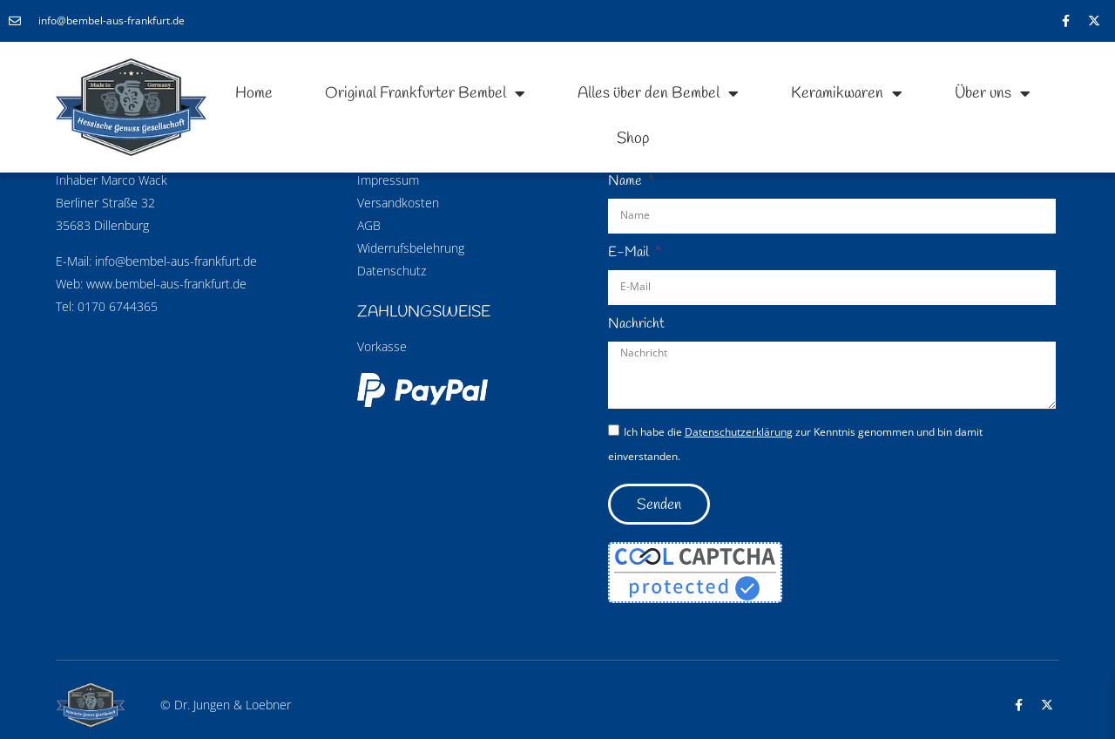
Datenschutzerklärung (739, 431)
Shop (633, 138)
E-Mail (630, 252)
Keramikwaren (846, 93)
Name (626, 181)
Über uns (993, 93)
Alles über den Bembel (658, 93)
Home (254, 93)
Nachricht (636, 324)
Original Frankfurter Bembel (425, 93)
